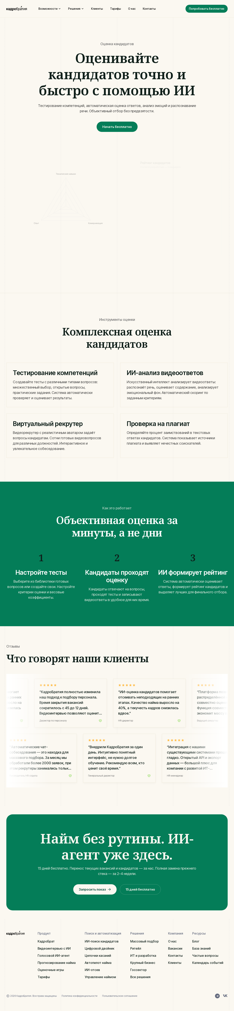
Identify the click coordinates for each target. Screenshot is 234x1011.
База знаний (201, 948)
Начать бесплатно (117, 127)
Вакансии (175, 948)
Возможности (49, 8)
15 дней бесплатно (140, 889)
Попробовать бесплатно (206, 8)
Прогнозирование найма (57, 963)
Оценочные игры (51, 970)
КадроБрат (46, 941)
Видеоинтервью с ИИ (54, 948)
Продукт (44, 933)
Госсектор (138, 970)
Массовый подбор (144, 941)
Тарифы (115, 8)
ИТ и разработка (143, 956)
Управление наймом (100, 977)
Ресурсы (199, 933)
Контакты (149, 8)
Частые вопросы (205, 956)
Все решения (140, 977)
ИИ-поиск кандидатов (102, 941)
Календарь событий (207, 963)
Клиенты (97, 8)
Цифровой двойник (99, 948)
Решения (76, 8)
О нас (132, 8)
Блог (195, 941)
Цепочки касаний (98, 956)
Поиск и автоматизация (103, 933)
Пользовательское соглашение (119, 995)
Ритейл (135, 948)
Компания (175, 933)
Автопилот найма (98, 963)
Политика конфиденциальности (79, 995)
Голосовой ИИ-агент (54, 956)
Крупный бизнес (142, 963)
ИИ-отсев (92, 970)
